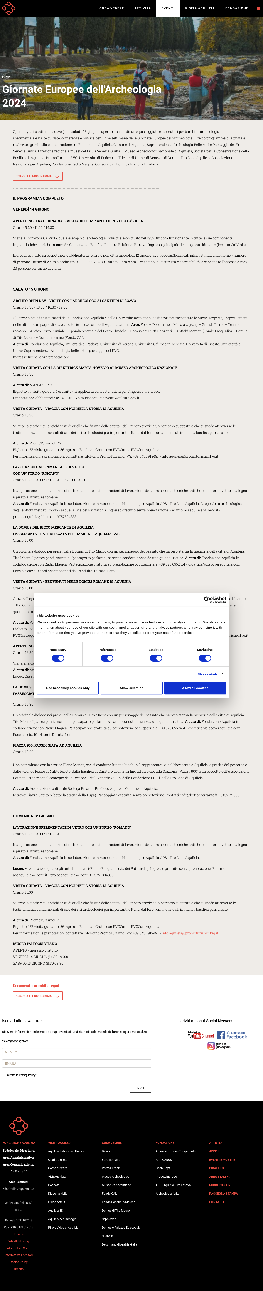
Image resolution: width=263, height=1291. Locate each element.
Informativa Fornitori (19, 1255)
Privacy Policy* (27, 1075)
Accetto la (19, 1075)
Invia (140, 1088)
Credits (19, 1269)
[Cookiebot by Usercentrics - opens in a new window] (207, 599)
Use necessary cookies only (67, 688)
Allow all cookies (195, 688)
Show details (208, 674)
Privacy (19, 1234)
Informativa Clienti (18, 1248)
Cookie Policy (19, 1262)
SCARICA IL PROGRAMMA (34, 176)
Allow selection (131, 688)
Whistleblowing (18, 1241)
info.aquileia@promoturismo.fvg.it (190, 933)
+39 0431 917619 (21, 1220)
